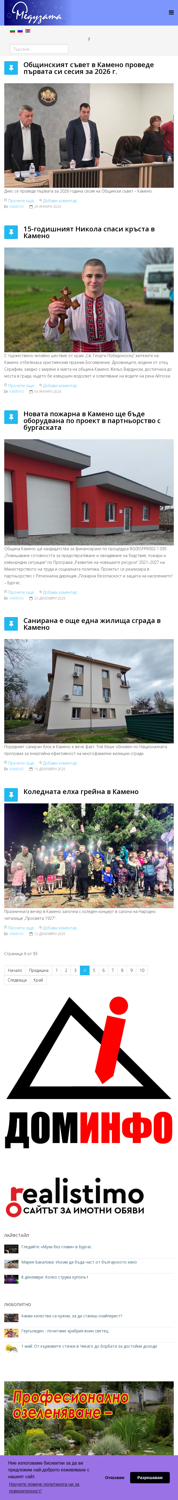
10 (142, 970)
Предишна (38, 970)
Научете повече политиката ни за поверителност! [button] (44, 1487)
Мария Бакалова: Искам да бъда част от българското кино (79, 1262)
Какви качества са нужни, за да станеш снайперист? (71, 1315)
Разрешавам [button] (150, 1477)
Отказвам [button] (114, 1477)
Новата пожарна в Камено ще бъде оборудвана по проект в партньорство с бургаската (92, 420)
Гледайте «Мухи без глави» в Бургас (56, 1246)
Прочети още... (22, 200)
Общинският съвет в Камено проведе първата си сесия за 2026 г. (89, 68)
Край (38, 980)
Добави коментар (60, 200)
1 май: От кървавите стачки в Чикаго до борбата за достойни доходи (89, 1346)
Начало (15, 970)
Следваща (17, 980)
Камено (17, 206)
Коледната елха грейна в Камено (81, 791)
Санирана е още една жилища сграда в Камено (92, 624)
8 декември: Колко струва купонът (54, 1277)
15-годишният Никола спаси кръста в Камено (89, 232)
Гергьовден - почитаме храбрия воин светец (64, 1330)
